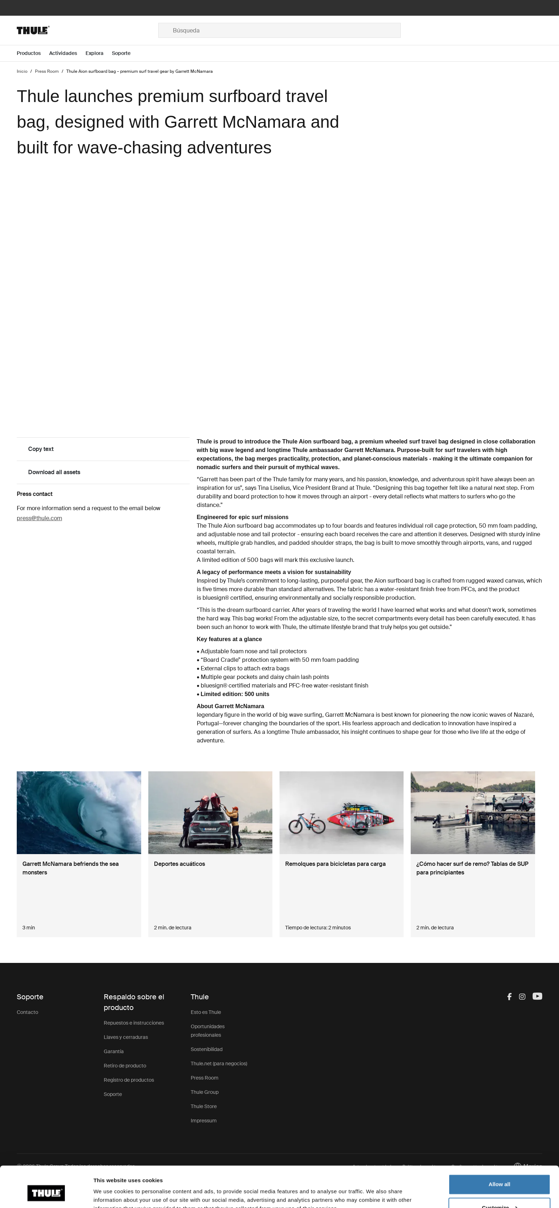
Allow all (500, 1150)
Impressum (204, 1120)
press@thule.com (39, 518)
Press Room (205, 1078)
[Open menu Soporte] (125, 53)
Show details (110, 1194)
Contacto (27, 1012)
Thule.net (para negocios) (219, 1063)
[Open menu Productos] (33, 53)
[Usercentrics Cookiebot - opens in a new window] (46, 1194)
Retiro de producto (125, 1065)
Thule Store (204, 1106)
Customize (500, 1173)
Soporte (113, 1094)
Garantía (114, 1051)
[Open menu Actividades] (67, 53)
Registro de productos (129, 1080)
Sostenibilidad (206, 1049)
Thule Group (205, 1092)
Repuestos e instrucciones (134, 1023)
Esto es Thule (206, 1012)
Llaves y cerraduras (126, 1037)
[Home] (87, 30)
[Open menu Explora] (99, 53)
